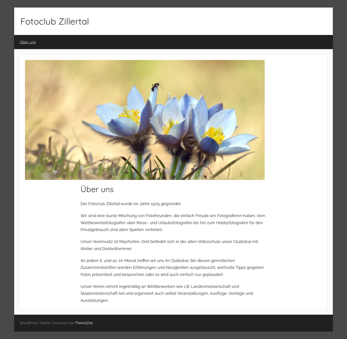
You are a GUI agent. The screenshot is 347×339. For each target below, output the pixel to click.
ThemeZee (84, 323)
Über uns (28, 42)
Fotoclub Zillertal (54, 21)
